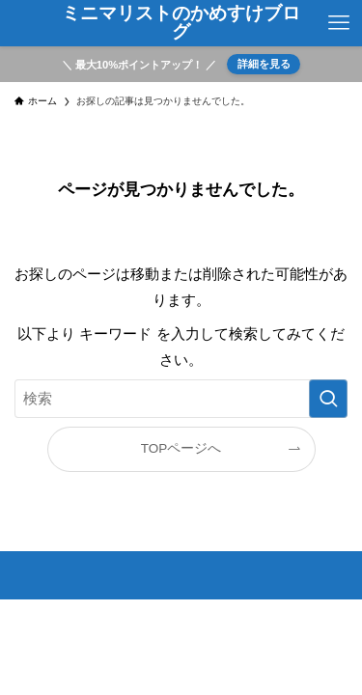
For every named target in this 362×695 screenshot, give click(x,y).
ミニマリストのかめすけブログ (181, 23)
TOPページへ (181, 448)
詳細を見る (264, 64)
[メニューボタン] (339, 23)
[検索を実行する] (328, 398)
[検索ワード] (181, 398)
